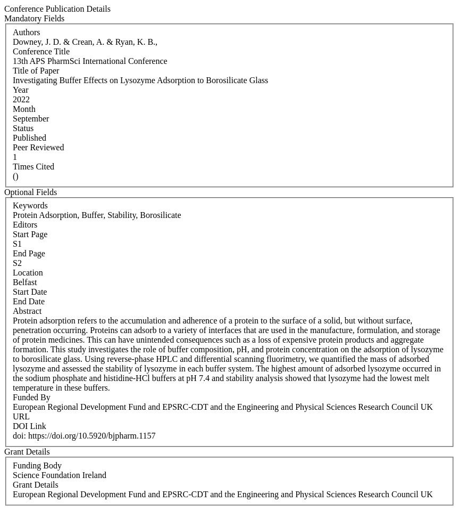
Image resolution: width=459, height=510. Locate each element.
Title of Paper (36, 70)
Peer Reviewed (38, 147)
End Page (29, 253)
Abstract (27, 310)
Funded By (32, 397)
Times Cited (33, 166)
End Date (29, 301)
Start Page (30, 234)
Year (20, 89)
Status (23, 128)
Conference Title (41, 51)
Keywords (30, 205)
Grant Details (36, 484)
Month (24, 109)
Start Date (30, 291)
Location (28, 272)
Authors (26, 32)
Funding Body (37, 465)
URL (21, 416)
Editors (25, 224)
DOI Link (29, 426)
